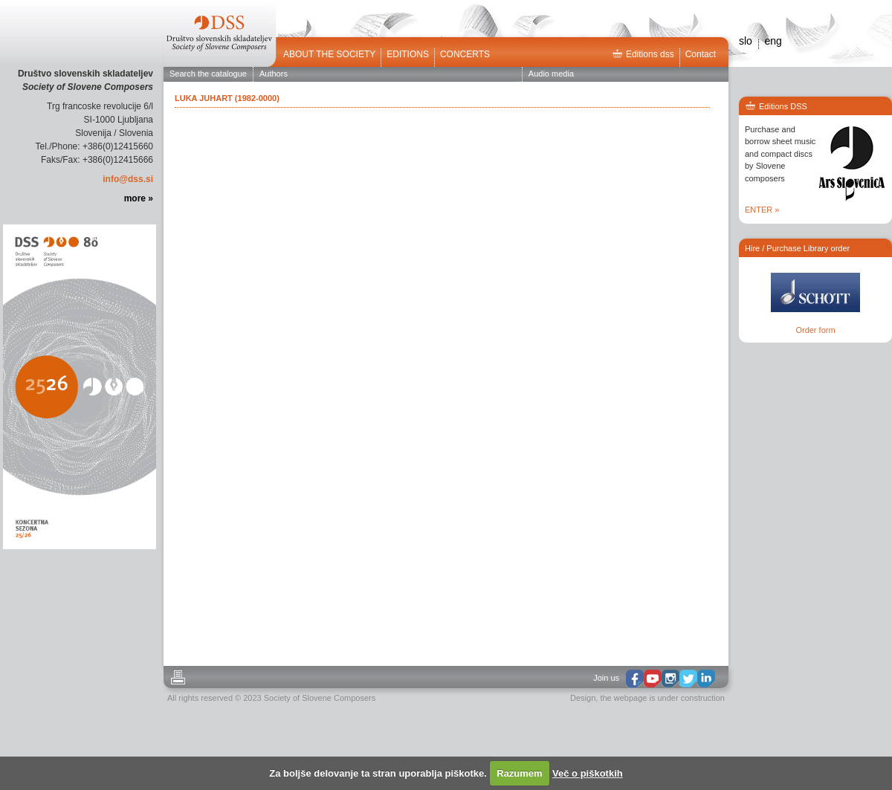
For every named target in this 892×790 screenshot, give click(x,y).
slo (745, 41)
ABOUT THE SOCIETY (329, 54)
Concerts (465, 54)
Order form (815, 330)
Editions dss (643, 54)
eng (772, 41)
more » (138, 198)
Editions (408, 54)
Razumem (519, 773)
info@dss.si (128, 179)
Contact (700, 54)
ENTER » (762, 209)
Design (582, 697)
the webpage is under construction (662, 697)
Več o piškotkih (587, 773)
